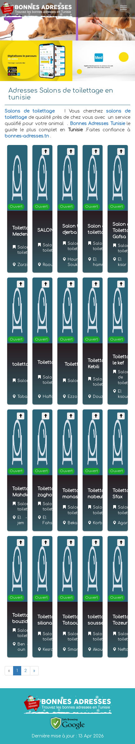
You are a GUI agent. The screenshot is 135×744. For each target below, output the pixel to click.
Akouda (100, 649)
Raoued (50, 265)
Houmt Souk (74, 262)
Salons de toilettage (30, 111)
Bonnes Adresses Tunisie (97, 123)
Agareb (125, 523)
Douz (98, 396)
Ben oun (21, 647)
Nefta (123, 649)
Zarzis (23, 265)
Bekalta (75, 523)
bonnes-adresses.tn (27, 136)
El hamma (100, 262)
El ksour (123, 394)
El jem (20, 520)
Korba (99, 523)
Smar (73, 649)
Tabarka (25, 396)
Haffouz (51, 396)
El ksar (122, 262)
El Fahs (47, 520)
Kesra (48, 649)
